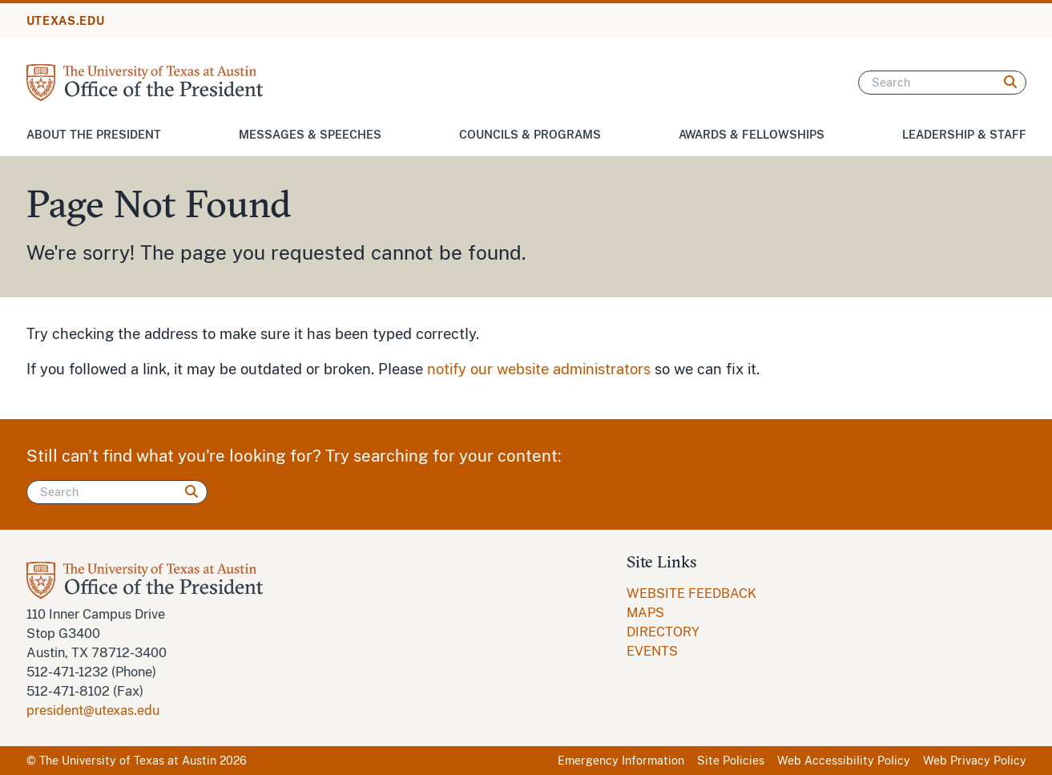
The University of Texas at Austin (127, 760)
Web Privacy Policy (974, 760)
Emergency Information (621, 760)
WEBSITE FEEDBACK (691, 593)
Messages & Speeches (310, 134)
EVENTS (652, 651)
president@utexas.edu (92, 710)
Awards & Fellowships (751, 134)
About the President (93, 134)
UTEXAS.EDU (65, 20)
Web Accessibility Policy (843, 760)
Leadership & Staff (964, 134)
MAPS (645, 612)
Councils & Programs (530, 134)
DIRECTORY (663, 632)
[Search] (942, 83)
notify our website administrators (539, 369)
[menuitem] (691, 593)
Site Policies (730, 760)
